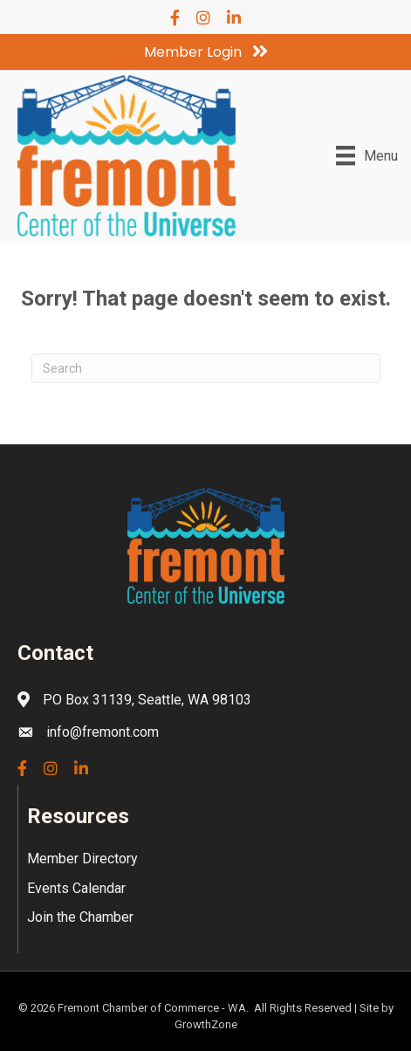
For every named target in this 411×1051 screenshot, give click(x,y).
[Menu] (367, 155)
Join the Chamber (80, 917)
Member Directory (82, 858)
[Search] (205, 368)
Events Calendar (76, 888)
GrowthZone (206, 1024)
